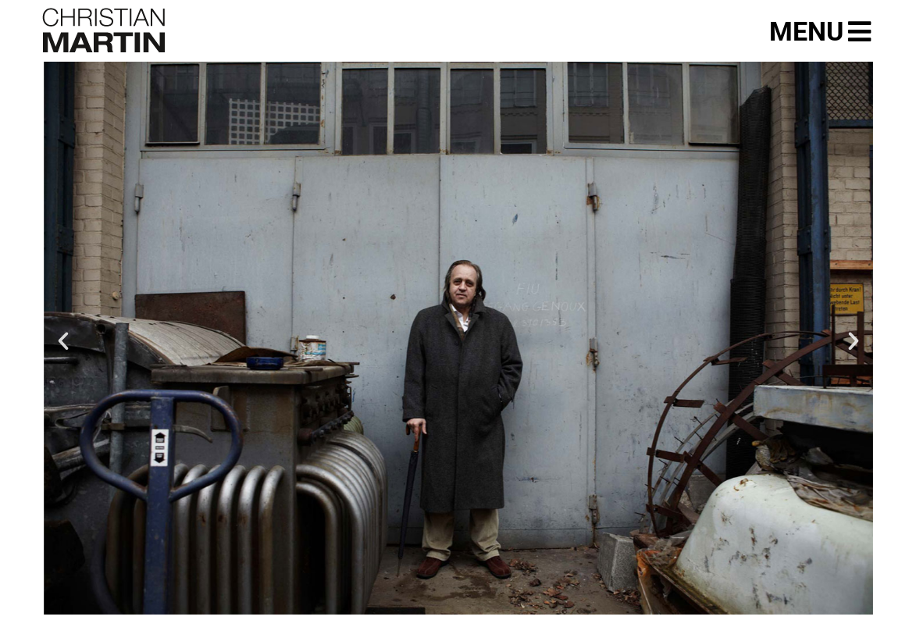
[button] (63, 341)
